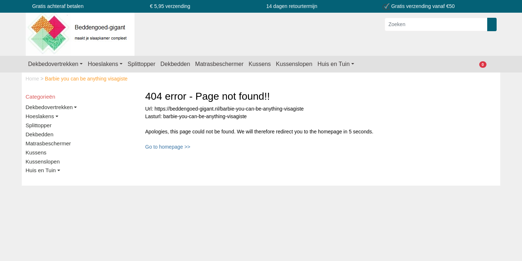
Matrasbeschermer (219, 64)
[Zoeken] (436, 24)
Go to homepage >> (168, 147)
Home (33, 79)
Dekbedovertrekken (53, 64)
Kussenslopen (294, 64)
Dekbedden (175, 64)
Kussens (260, 64)
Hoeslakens (103, 64)
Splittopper (142, 64)
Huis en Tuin (334, 64)
